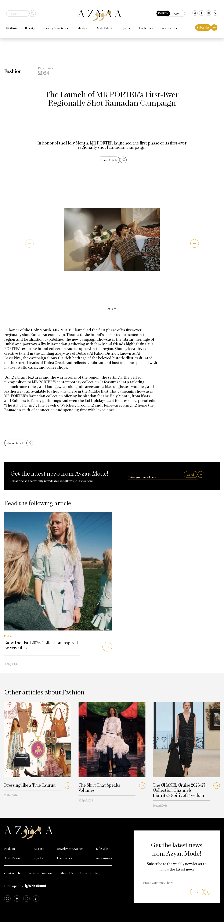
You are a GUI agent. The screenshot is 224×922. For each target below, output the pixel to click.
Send (190, 475)
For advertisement (40, 873)
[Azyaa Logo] (58, 832)
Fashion (9, 26)
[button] (194, 243)
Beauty (28, 26)
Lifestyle (80, 26)
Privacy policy (90, 873)
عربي (179, 11)
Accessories (167, 26)
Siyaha (123, 26)
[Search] (31, 11)
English (165, 11)
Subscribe (205, 26)
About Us (66, 873)
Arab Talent (102, 26)
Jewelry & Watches (53, 26)
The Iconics (144, 26)
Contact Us (12, 873)
